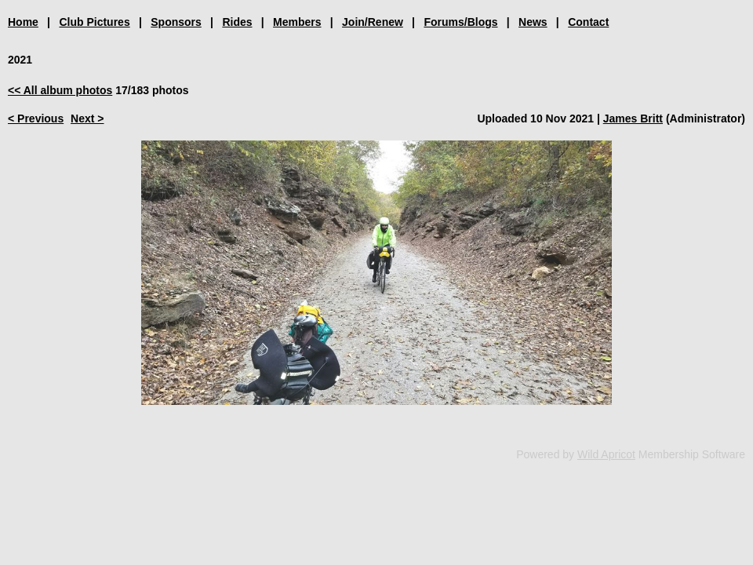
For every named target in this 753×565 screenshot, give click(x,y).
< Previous (36, 118)
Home (23, 22)
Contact (588, 22)
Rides (237, 22)
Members (297, 22)
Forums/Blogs (460, 22)
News (532, 22)
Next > (87, 118)
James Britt (633, 118)
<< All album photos (60, 90)
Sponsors (176, 22)
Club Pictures (94, 22)
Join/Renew (372, 22)
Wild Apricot (606, 454)
